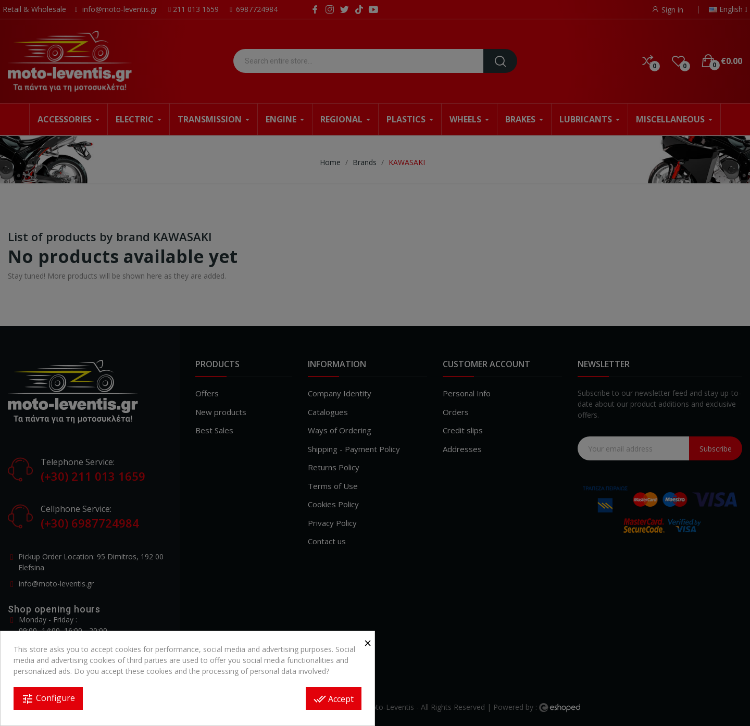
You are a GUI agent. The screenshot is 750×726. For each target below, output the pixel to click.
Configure (48, 698)
